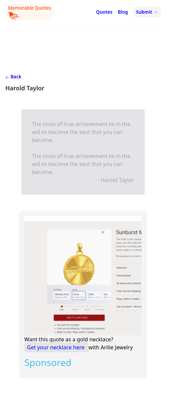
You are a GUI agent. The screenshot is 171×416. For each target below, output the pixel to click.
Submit (147, 12)
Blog (123, 12)
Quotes (104, 12)
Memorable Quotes (29, 12)
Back (13, 76)
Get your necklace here (56, 347)
